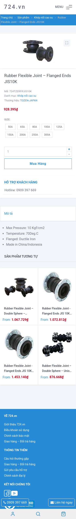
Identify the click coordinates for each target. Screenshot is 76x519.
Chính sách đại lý (14, 475)
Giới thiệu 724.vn (14, 424)
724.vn (15, 7)
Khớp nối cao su (43, 17)
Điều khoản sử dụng (16, 430)
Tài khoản (12, 514)
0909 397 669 (15, 502)
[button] (63, 7)
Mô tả (8, 213)
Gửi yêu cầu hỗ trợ (15, 470)
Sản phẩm (23, 17)
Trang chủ (7, 17)
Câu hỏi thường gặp (16, 458)
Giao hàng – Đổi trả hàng (19, 441)
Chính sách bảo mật (16, 435)
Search (38, 514)
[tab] (38, 213)
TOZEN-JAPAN (28, 100)
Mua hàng (38, 164)
